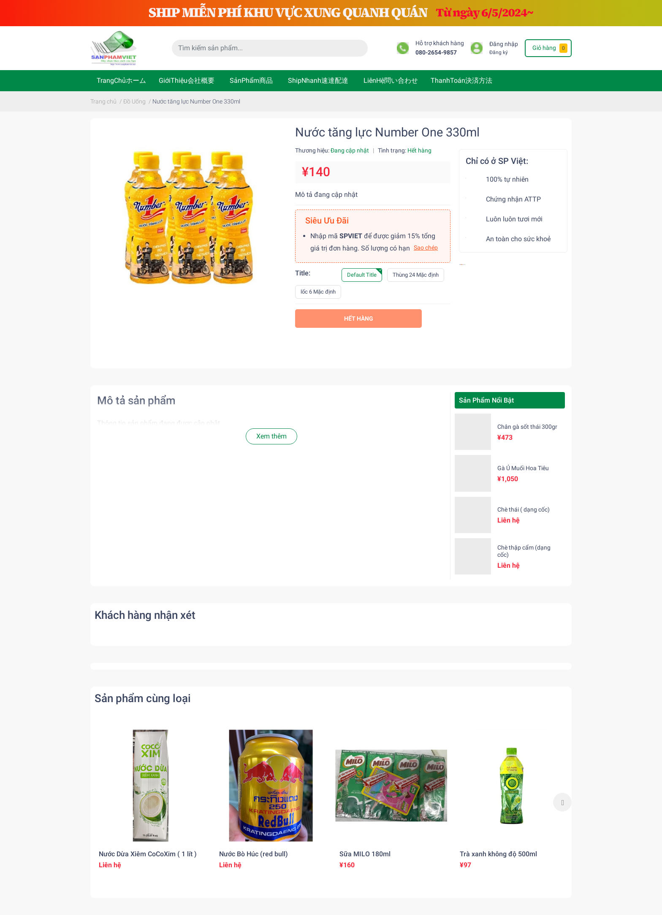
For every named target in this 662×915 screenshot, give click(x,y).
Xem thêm (271, 436)
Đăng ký (498, 52)
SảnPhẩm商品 (251, 80)
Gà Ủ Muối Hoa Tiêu (523, 468)
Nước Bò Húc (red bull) (253, 854)
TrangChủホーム (121, 80)
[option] (150, 802)
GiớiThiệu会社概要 (186, 80)
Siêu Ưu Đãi (327, 220)
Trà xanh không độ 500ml (498, 854)
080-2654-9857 (436, 52)
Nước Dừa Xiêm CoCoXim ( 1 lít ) (148, 854)
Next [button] (562, 802)
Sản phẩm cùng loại (143, 698)
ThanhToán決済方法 (461, 80)
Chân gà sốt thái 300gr (527, 426)
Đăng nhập (503, 44)
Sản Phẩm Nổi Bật (486, 400)
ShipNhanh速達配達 (318, 80)
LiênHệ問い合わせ (391, 80)
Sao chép (426, 247)
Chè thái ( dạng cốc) (523, 509)
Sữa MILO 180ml (365, 854)
